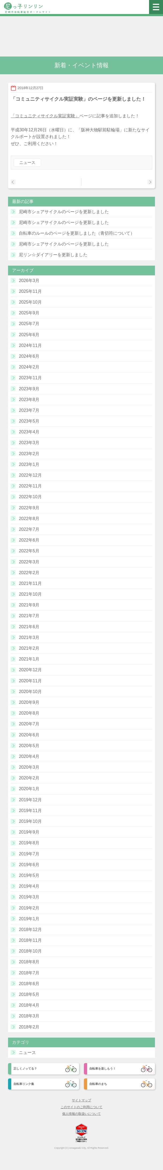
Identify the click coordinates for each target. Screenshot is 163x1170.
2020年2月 (29, 778)
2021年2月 (29, 648)
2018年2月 (29, 1027)
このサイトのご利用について (81, 1107)
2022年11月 (30, 486)
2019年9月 (29, 832)
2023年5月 (29, 421)
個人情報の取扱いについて (81, 1114)
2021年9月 (29, 605)
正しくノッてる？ (25, 1068)
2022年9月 (29, 507)
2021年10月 (30, 594)
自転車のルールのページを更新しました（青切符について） (77, 233)
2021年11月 (30, 583)
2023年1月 (29, 464)
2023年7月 (29, 410)
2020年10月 (30, 691)
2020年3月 (29, 767)
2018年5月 (29, 994)
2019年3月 (29, 897)
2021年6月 (29, 626)
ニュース (27, 162)
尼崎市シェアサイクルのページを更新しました (64, 211)
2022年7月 (29, 529)
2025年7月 (29, 323)
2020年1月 (29, 788)
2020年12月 (30, 669)
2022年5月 (29, 551)
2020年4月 (29, 756)
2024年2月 (29, 367)
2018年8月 (29, 962)
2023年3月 (29, 442)
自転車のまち (98, 1083)
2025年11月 (30, 291)
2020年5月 (29, 745)
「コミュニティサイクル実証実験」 (45, 116)
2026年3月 (29, 280)
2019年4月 (29, 886)
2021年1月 (29, 659)
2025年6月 (29, 334)
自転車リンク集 (23, 1083)
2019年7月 (29, 854)
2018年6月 (29, 983)
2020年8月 (29, 713)
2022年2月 (29, 572)
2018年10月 (30, 951)
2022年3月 (29, 562)
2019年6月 (29, 864)
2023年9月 (29, 389)
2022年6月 (29, 540)
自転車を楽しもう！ (102, 1068)
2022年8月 (29, 518)
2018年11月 (30, 940)
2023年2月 (29, 453)
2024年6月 (29, 356)
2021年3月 (29, 637)
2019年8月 (29, 843)
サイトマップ (81, 1100)
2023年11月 (30, 377)
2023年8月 (29, 399)
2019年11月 (30, 810)
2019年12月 (30, 799)
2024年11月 (30, 345)
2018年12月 (30, 929)
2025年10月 (30, 302)
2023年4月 (29, 432)
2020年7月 (29, 724)
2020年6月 (29, 735)
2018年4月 (29, 1005)
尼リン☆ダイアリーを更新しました (53, 254)
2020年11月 (30, 681)
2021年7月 (29, 615)
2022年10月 (30, 496)
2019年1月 (29, 918)
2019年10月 (30, 821)
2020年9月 (29, 702)
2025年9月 (29, 313)
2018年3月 (29, 1016)
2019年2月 (29, 908)
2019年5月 (29, 875)
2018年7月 (29, 973)
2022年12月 (30, 475)
